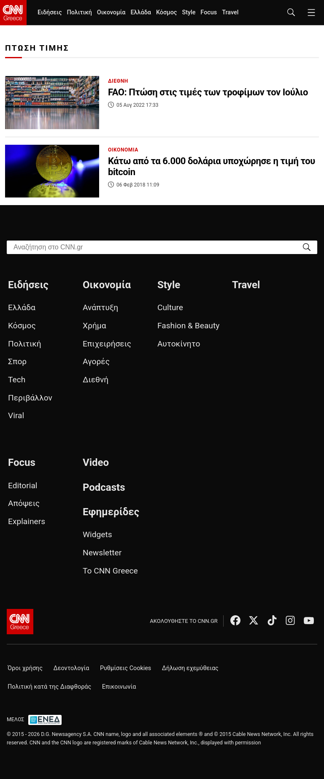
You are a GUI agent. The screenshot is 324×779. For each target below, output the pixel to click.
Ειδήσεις (50, 12)
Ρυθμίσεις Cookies (125, 668)
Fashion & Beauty (188, 325)
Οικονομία (111, 12)
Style (188, 12)
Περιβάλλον (30, 398)
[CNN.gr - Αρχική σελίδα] (20, 621)
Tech (16, 379)
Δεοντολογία (71, 668)
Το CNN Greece (110, 571)
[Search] (306, 247)
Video (96, 462)
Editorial (23, 485)
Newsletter (102, 552)
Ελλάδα (140, 12)
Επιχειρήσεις (107, 344)
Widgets (97, 534)
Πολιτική (79, 12)
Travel (230, 12)
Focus (208, 12)
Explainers (26, 521)
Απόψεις (24, 503)
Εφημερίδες (111, 512)
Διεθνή (95, 379)
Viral (16, 415)
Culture (170, 307)
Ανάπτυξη (100, 307)
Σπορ (17, 361)
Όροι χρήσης (25, 668)
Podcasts (104, 487)
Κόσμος (166, 12)
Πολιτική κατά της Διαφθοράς (49, 686)
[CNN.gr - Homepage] (13, 12)
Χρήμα (94, 325)
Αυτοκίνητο (178, 344)
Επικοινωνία (119, 686)
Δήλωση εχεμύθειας (190, 668)
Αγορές (96, 361)
